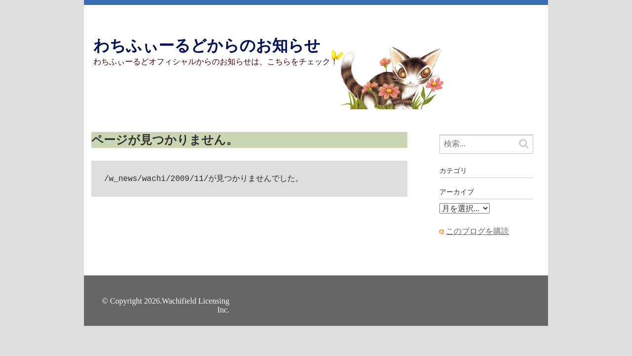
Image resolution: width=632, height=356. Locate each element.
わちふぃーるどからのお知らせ (206, 45)
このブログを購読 (477, 231)
